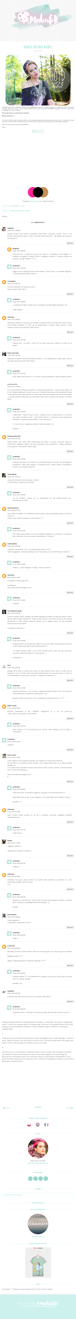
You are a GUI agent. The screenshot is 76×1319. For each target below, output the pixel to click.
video (28, 211)
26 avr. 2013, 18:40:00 (13, 230)
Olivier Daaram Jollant (36, 201)
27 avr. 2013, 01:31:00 (13, 742)
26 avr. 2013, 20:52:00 (13, 546)
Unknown (10, 317)
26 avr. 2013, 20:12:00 (13, 510)
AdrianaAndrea (13, 508)
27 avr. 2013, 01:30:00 (19, 641)
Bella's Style (11, 706)
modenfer (16, 266)
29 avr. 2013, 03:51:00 (19, 830)
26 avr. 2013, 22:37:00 (13, 613)
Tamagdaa (11, 281)
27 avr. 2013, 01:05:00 (13, 708)
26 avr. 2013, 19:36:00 (19, 495)
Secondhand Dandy (14, 611)
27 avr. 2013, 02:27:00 (19, 726)
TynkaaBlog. (12, 474)
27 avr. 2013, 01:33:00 (19, 688)
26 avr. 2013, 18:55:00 (13, 319)
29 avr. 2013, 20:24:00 (19, 973)
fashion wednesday (17, 211)
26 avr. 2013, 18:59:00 (19, 251)
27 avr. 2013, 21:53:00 (13, 812)
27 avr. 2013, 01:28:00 (19, 564)
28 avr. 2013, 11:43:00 (13, 843)
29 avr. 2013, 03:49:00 (19, 789)
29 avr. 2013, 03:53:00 (19, 897)
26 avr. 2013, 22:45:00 (13, 667)
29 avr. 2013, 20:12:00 (13, 993)
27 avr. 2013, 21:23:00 (13, 757)
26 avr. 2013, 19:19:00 (19, 411)
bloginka (16, 248)
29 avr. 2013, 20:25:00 (19, 1009)
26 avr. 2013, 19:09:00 (19, 302)
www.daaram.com (38, 1236)
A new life (11, 946)
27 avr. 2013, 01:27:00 (19, 531)
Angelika (10, 991)
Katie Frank (11, 755)
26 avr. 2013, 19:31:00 (13, 477)
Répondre (70, 243)
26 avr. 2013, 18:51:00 (13, 283)
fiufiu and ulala (13, 353)
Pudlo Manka (12, 544)
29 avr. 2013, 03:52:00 (19, 935)
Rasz (9, 665)
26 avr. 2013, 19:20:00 (19, 459)
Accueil (39, 1107)
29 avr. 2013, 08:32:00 (13, 948)
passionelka (11, 915)
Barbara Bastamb (13, 436)
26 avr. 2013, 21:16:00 (13, 577)
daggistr (10, 228)
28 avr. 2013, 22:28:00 (13, 876)
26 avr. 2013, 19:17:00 (19, 373)
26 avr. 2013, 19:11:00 (19, 340)
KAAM (9, 841)
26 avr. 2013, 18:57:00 (13, 355)
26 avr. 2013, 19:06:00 (13, 386)
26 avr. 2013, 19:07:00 (19, 268)
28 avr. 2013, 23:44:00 (13, 917)
